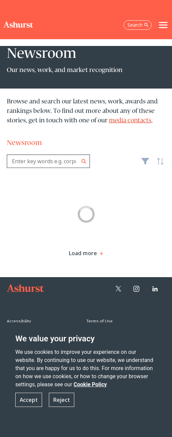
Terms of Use (99, 321)
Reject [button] (61, 400)
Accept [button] (29, 400)
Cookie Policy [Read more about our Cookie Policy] (90, 384)
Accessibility (19, 321)
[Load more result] (83, 253)
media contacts (130, 121)
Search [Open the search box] (138, 25)
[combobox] (48, 161)
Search (84, 161)
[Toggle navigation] (163, 25)
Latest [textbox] (158, 165)
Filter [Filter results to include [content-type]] (145, 164)
